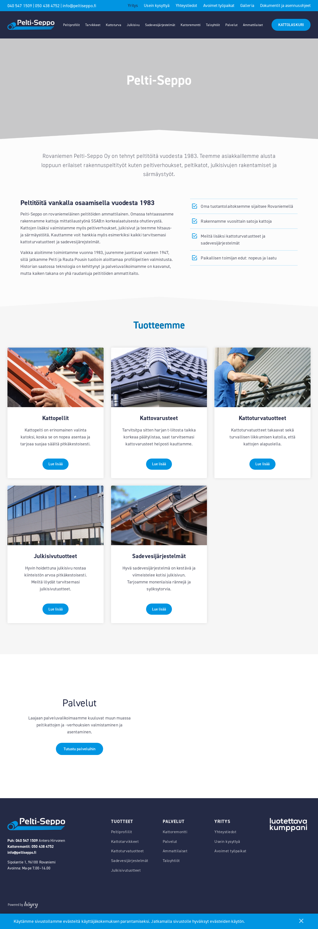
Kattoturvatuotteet (127, 863)
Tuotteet (122, 834)
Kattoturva (113, 25)
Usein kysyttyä (156, 5)
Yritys (133, 5)
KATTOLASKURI (291, 24)
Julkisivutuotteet (126, 883)
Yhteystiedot (186, 5)
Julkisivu (133, 25)
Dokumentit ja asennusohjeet (285, 5)
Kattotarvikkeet (125, 854)
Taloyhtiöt (213, 25)
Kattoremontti (190, 25)
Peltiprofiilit (71, 25)
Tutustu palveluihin (80, 761)
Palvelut (231, 25)
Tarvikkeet (92, 25)
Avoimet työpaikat (218, 5)
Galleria (247, 5)
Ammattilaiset (253, 25)
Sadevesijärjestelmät (160, 25)
